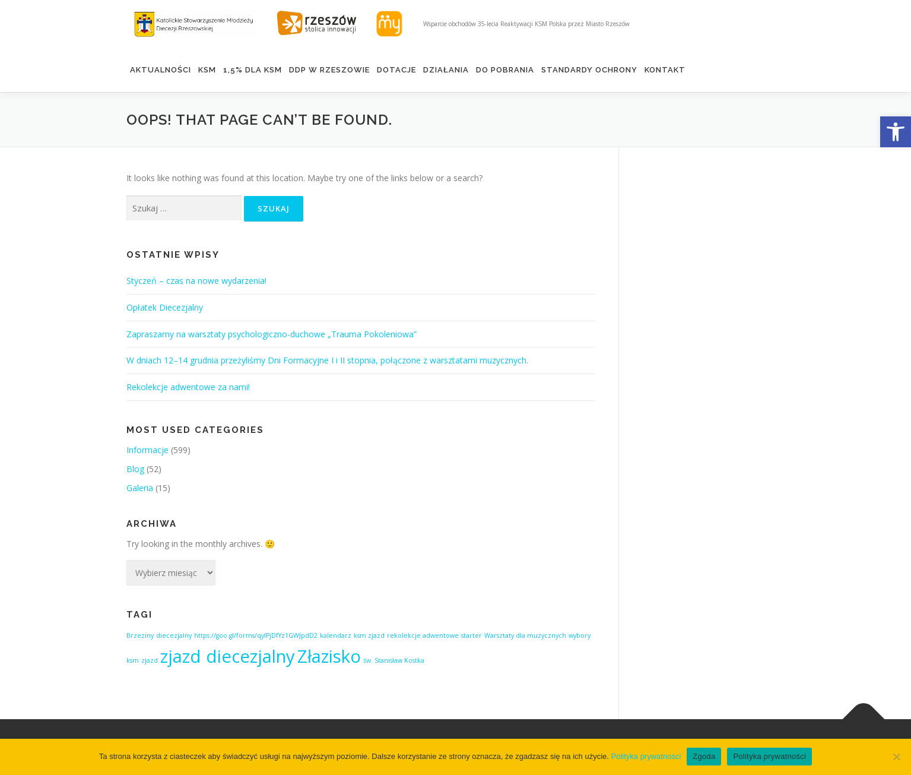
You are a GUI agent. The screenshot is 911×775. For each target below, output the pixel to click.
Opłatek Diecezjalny (164, 307)
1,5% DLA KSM (252, 69)
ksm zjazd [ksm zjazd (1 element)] (369, 635)
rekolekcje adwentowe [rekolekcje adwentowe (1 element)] (423, 635)
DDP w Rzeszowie (329, 69)
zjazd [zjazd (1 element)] (149, 660)
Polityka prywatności (646, 756)
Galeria (139, 488)
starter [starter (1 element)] (471, 635)
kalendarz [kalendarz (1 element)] (335, 635)
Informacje (147, 449)
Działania (446, 69)
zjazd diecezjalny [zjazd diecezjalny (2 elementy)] (227, 656)
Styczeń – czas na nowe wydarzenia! (196, 280)
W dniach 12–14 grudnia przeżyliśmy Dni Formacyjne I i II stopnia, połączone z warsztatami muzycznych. (327, 360)
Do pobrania (505, 69)
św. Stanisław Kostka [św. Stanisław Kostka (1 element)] (393, 660)
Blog (135, 469)
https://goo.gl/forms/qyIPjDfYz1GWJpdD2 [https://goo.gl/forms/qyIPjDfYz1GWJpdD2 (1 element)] (256, 635)
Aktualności (160, 69)
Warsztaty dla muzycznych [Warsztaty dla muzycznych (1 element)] (525, 635)
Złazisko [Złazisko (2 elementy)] (329, 656)
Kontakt (665, 69)
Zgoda (704, 756)
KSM (207, 69)
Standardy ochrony (589, 69)
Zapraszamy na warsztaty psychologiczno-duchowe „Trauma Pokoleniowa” (271, 334)
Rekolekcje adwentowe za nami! (188, 387)
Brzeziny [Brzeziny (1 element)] (140, 635)
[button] (895, 131)
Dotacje (396, 69)
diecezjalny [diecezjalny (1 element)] (174, 635)
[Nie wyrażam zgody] (896, 757)
